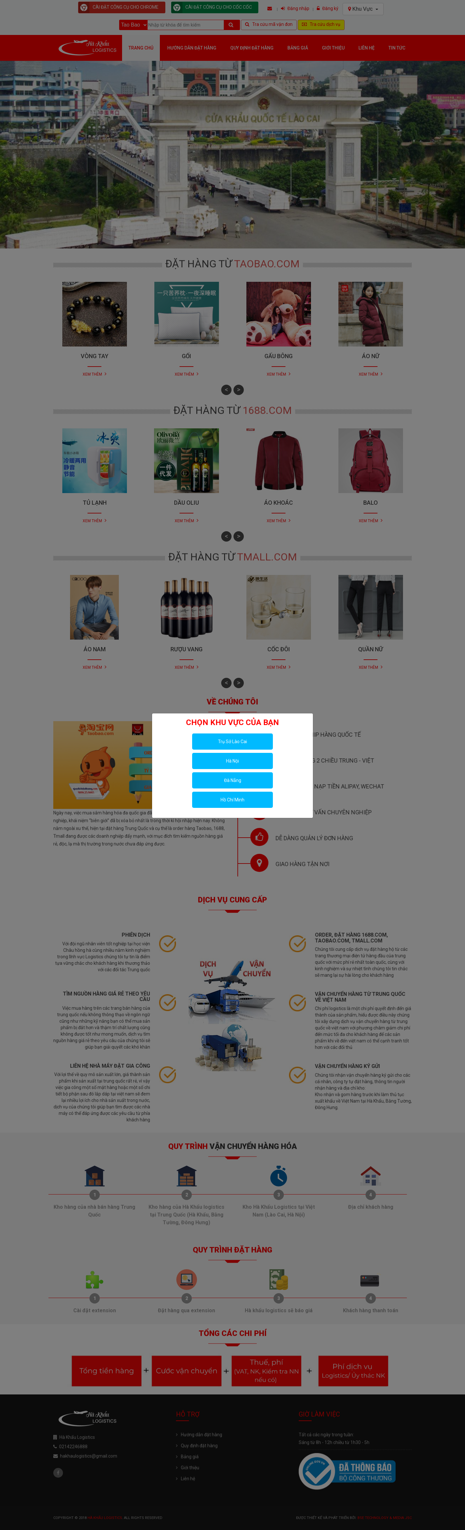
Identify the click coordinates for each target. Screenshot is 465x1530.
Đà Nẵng (232, 780)
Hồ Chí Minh (232, 799)
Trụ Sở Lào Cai (232, 741)
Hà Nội (232, 761)
